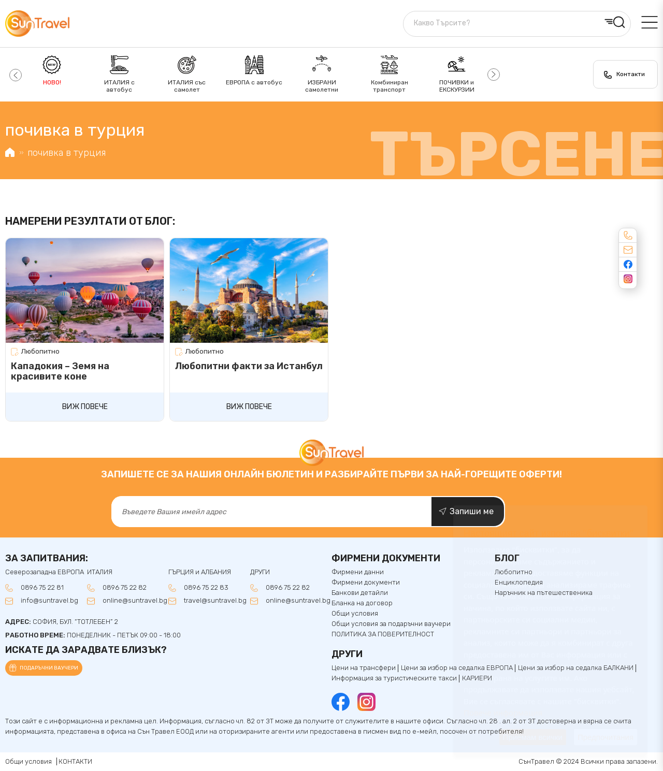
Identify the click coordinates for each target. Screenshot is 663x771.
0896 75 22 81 (42, 587)
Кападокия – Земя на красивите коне (60, 371)
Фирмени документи (366, 582)
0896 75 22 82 (125, 587)
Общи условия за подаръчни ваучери (391, 624)
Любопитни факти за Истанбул (249, 366)
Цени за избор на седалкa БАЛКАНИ (575, 668)
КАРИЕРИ (477, 678)
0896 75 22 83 (206, 587)
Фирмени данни (358, 572)
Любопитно (40, 351)
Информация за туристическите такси (394, 678)
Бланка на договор (362, 603)
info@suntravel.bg (49, 600)
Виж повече (85, 406)
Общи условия (355, 613)
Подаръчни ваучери (49, 668)
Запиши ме (472, 511)
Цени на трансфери (364, 668)
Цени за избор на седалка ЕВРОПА (457, 668)
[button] (14, 74)
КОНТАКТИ (75, 761)
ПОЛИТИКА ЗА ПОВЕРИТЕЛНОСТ (383, 634)
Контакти (630, 74)
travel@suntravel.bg (215, 600)
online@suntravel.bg (135, 600)
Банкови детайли (360, 593)
